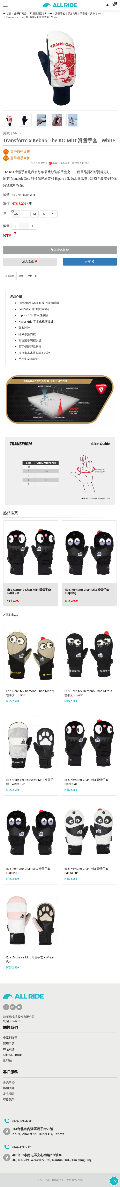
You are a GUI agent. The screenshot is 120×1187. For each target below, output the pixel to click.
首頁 (8, 13)
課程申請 (9, 1043)
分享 (90, 261)
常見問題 (9, 1093)
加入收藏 (30, 261)
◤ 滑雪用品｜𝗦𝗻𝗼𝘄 (40, 13)
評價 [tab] (21, 276)
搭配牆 (7, 1060)
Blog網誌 (8, 1049)
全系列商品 (20, 13)
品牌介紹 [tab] (32, 276)
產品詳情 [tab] (9, 276)
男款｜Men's (97, 13)
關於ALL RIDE (12, 1055)
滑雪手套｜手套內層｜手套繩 (71, 13)
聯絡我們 (9, 1099)
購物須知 (9, 1088)
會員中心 (9, 1082)
